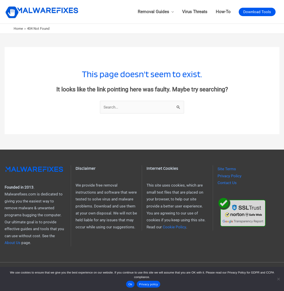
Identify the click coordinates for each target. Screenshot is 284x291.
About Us (12, 243)
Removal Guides (153, 12)
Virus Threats (194, 12)
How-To (223, 12)
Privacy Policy (229, 176)
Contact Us (227, 183)
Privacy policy (148, 284)
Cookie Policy (174, 227)
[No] (278, 279)
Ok (130, 284)
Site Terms (227, 169)
